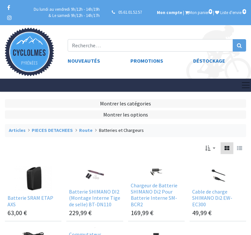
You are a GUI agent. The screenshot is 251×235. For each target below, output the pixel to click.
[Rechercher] (239, 45)
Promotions (146, 60)
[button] (210, 148)
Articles (17, 130)
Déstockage (209, 60)
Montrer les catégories (125, 103)
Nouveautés (84, 60)
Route (85, 130)
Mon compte (169, 12)
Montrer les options (125, 114)
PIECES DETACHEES (52, 130)
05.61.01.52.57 (130, 12)
